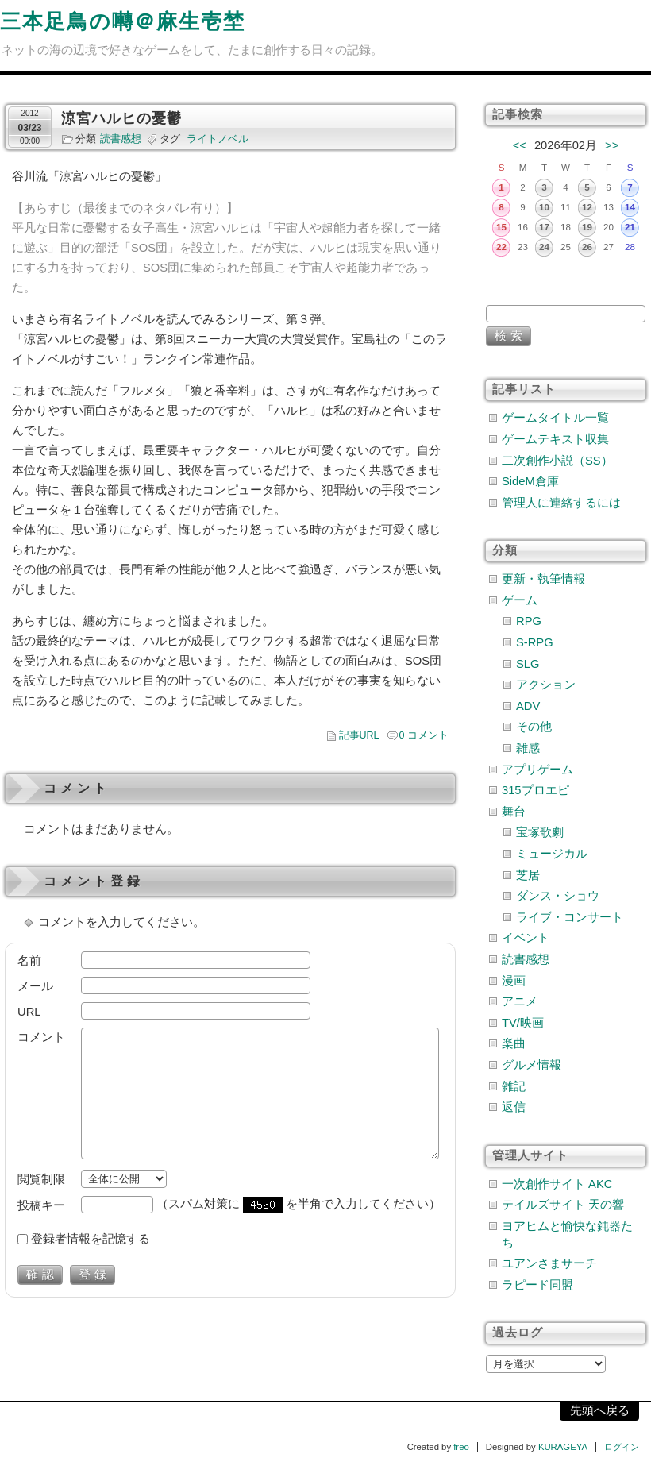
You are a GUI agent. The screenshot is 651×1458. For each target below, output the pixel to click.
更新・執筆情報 (543, 579)
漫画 (514, 980)
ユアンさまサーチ (549, 1263)
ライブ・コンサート (569, 917)
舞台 (514, 811)
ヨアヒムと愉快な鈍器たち (567, 1234)
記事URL (359, 735)
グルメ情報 (531, 1065)
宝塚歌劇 (540, 832)
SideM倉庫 (530, 481)
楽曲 (514, 1043)
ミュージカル (551, 853)
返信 (514, 1107)
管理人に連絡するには (561, 502)
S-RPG (534, 642)
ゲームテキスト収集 (555, 439)
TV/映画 (523, 1022)
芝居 (528, 875)
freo (461, 1447)
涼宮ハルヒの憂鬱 (121, 118)
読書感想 (120, 139)
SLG (527, 664)
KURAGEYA (562, 1447)
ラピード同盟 (537, 1285)
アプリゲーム (537, 769)
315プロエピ (535, 790)
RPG (528, 621)
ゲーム (519, 600)
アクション (546, 684)
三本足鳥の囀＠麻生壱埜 (122, 21)
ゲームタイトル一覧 (555, 417)
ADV (528, 706)
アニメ (519, 1001)
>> (611, 145)
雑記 (514, 1086)
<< (519, 145)
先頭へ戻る (600, 1410)
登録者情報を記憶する (90, 1238)
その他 (534, 726)
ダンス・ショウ (557, 895)
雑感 (528, 748)
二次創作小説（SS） (557, 460)
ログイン (621, 1447)
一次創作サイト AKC (557, 1184)
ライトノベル (217, 139)
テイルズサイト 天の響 (563, 1204)
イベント (525, 938)
